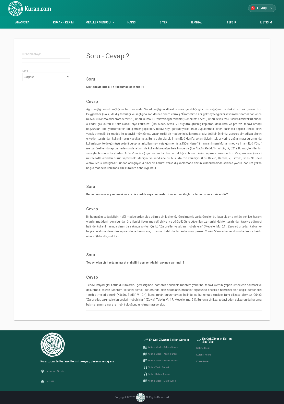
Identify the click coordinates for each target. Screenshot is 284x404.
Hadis (131, 22)
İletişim (47, 381)
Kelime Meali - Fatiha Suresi (160, 361)
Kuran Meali (202, 361)
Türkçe (262, 8)
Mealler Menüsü (100, 22)
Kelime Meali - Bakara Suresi (160, 347)
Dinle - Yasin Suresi (156, 367)
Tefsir (231, 22)
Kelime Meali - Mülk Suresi (159, 381)
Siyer (163, 22)
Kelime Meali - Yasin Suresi (160, 354)
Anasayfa (22, 22)
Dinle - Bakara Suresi (156, 374)
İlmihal (196, 22)
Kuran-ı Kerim (63, 22)
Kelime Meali (203, 348)
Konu (25, 70)
